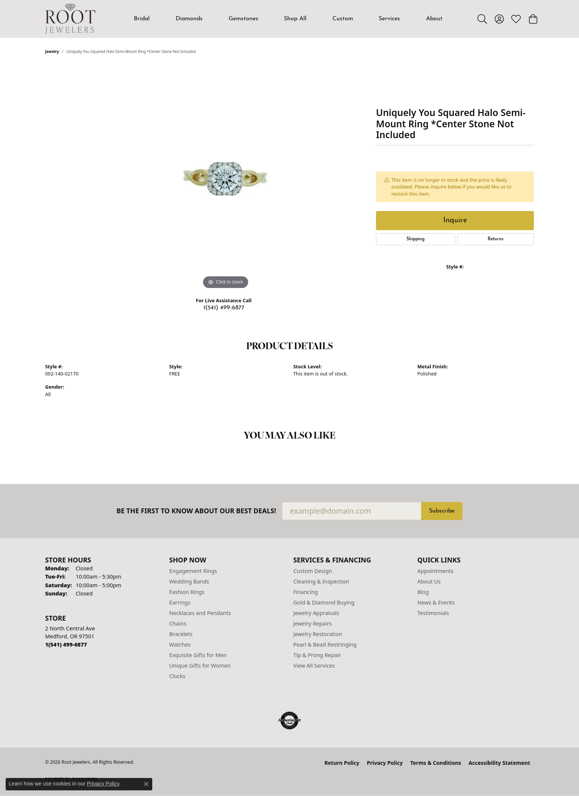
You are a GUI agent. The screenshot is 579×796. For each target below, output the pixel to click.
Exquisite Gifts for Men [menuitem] (198, 655)
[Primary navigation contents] (288, 19)
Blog (423, 591)
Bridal (142, 19)
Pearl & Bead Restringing (325, 644)
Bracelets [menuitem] (180, 634)
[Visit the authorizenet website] (289, 720)
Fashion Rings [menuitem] (187, 591)
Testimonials (433, 613)
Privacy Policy (385, 762)
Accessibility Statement (499, 762)
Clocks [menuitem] (177, 676)
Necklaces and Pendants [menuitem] (200, 613)
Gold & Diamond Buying (324, 602)
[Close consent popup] (146, 784)
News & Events (436, 602)
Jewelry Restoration (317, 634)
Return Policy (341, 762)
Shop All (295, 19)
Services (389, 19)
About (434, 19)
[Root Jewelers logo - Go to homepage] (70, 19)
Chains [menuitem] (177, 623)
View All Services (314, 665)
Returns (495, 239)
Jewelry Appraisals (316, 613)
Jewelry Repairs (312, 623)
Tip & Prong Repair (317, 655)
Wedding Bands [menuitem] (189, 581)
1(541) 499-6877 (223, 308)
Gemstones (243, 19)
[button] (482, 18)
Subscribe (442, 511)
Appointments (435, 570)
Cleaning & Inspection (321, 581)
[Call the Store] (66, 644)
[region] (225, 178)
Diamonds (189, 19)
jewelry (52, 51)
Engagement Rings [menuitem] (193, 570)
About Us (429, 581)
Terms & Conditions (435, 762)
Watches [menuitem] (180, 644)
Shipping (415, 239)
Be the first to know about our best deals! (196, 511)
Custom (342, 19)
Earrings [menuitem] (179, 602)
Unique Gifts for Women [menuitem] (199, 665)
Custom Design (312, 570)
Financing (305, 591)
